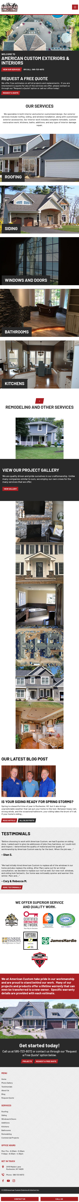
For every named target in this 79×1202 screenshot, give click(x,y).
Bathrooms (6, 1130)
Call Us (59, 1199)
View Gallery (10, 489)
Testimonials (6, 1086)
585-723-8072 (38, 69)
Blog (3, 1094)
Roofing (4, 1111)
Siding (4, 1115)
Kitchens (5, 1126)
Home (3, 1079)
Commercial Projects (10, 1138)
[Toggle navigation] (75, 7)
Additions (5, 1123)
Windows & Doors (8, 1119)
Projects (27, 1061)
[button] (6, 33)
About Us (5, 1090)
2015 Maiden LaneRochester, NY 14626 (14, 1167)
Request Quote (7, 1098)
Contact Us (19, 1199)
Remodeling (6, 1134)
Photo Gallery (7, 1083)
